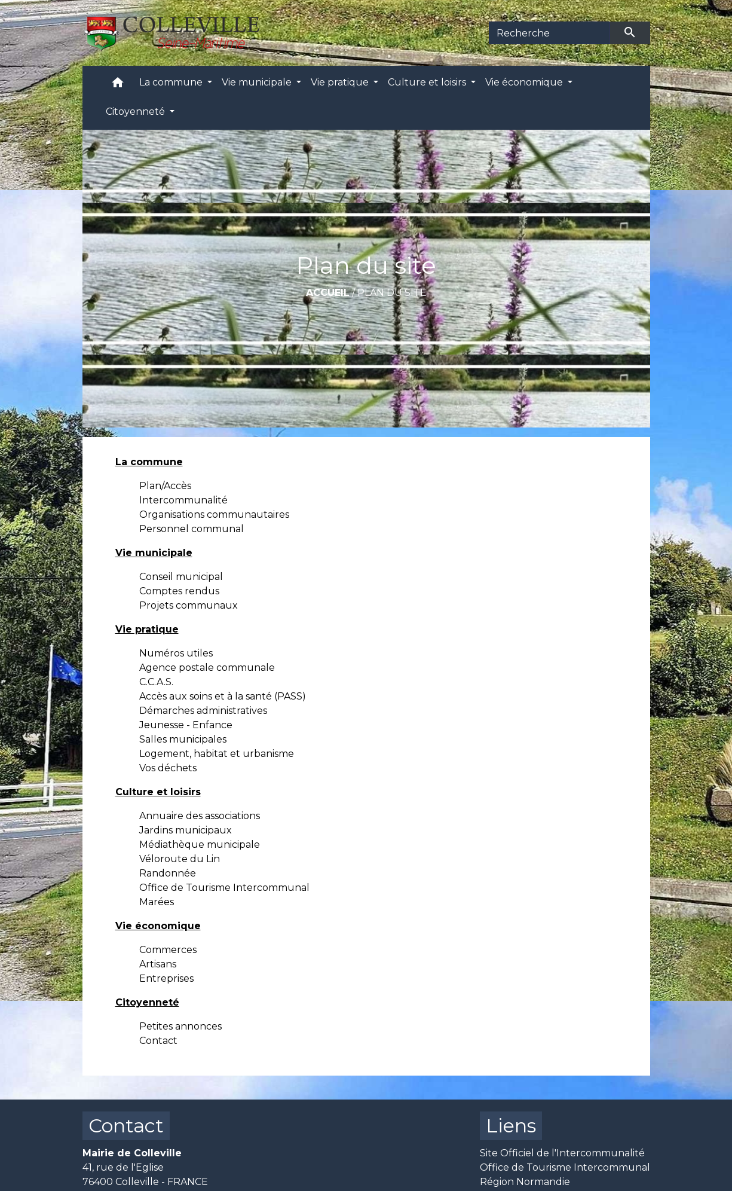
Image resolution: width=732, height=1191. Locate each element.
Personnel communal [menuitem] (191, 529)
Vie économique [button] (525, 82)
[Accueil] (178, 33)
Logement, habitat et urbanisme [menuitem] (216, 753)
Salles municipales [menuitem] (182, 739)
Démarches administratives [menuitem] (203, 710)
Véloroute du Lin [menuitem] (179, 859)
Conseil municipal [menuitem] (181, 576)
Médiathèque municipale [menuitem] (199, 844)
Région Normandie (525, 1181)
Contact (126, 1125)
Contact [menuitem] (158, 1040)
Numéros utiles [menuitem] (176, 653)
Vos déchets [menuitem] (168, 768)
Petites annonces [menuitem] (180, 1026)
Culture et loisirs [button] (428, 82)
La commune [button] (172, 82)
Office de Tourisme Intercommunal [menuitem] (224, 887)
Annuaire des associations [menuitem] (199, 816)
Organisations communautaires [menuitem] (214, 514)
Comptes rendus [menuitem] (179, 591)
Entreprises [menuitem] (166, 978)
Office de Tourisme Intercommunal (565, 1167)
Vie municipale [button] (258, 82)
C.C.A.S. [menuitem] (156, 682)
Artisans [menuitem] (157, 964)
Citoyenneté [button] (136, 111)
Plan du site (392, 292)
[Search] (549, 33)
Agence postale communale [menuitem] (207, 667)
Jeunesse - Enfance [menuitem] (185, 725)
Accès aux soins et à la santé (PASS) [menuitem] (222, 696)
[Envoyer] (630, 33)
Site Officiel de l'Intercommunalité (562, 1153)
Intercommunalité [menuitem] (183, 500)
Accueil (328, 292)
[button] (117, 85)
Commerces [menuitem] (168, 949)
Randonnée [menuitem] (167, 873)
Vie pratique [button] (341, 82)
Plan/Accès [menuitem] (165, 485)
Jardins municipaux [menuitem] (185, 830)
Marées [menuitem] (156, 902)
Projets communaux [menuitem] (188, 605)
